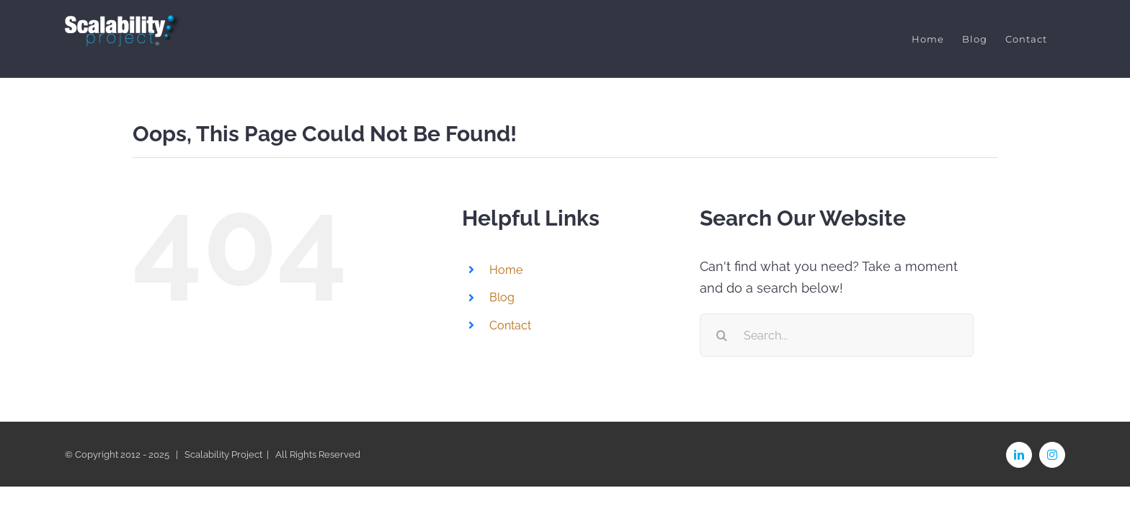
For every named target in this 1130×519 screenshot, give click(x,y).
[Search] (721, 335)
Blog (502, 297)
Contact (510, 325)
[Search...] (837, 335)
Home (505, 270)
